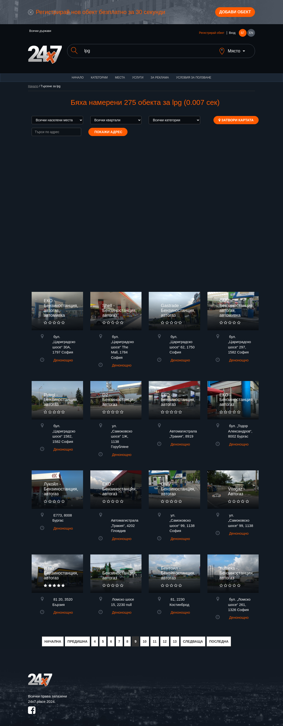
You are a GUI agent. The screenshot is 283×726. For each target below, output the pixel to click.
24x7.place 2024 (41, 699)
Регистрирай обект (211, 34)
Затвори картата (236, 117)
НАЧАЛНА (52, 639)
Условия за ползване (193, 75)
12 (165, 639)
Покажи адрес (107, 129)
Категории (99, 75)
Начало (78, 75)
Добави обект (232, 12)
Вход (232, 34)
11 (155, 639)
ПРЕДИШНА (77, 639)
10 (145, 639)
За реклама (160, 75)
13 (175, 639)
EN (251, 34)
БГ (242, 34)
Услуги (137, 75)
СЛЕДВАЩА (193, 639)
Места (120, 75)
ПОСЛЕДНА (218, 639)
